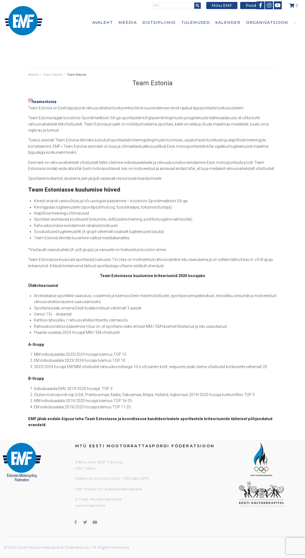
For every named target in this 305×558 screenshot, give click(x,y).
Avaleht (33, 74)
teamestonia (44, 101)
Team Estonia (52, 74)
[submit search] (200, 5)
